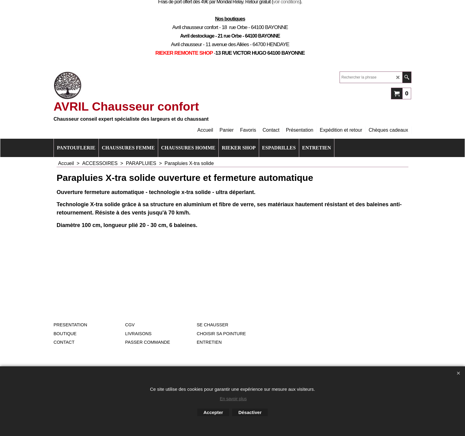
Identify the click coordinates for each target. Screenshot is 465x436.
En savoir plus (233, 398)
